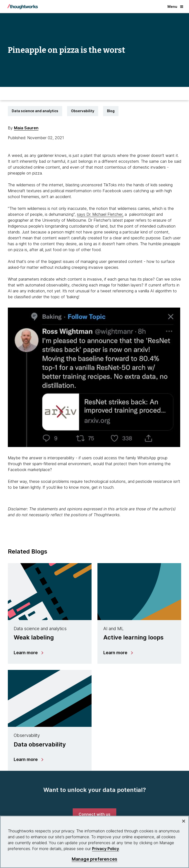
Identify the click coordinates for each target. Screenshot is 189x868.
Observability (82, 111)
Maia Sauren (26, 127)
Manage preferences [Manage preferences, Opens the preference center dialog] (94, 859)
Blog (111, 111)
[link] (94, 814)
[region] (94, 842)
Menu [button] (175, 6)
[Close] (183, 821)
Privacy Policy (105, 848)
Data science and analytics (35, 111)
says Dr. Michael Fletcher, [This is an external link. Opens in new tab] (100, 214)
